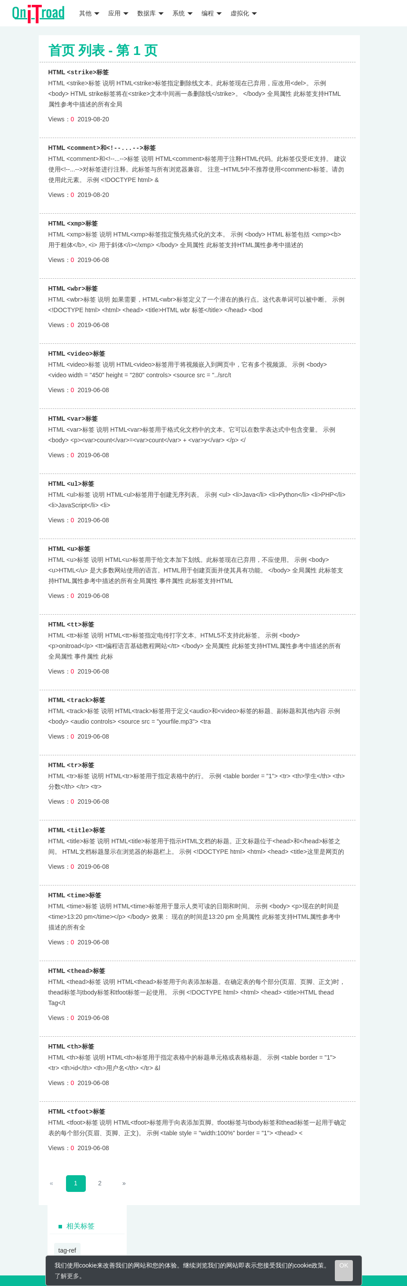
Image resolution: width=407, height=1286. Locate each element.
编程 (212, 13)
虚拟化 (244, 13)
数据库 (150, 13)
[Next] (124, 1176)
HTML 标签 (78, 72)
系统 (182, 13)
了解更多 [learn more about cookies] (67, 1275)
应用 (118, 13)
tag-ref (67, 1243)
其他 (89, 13)
